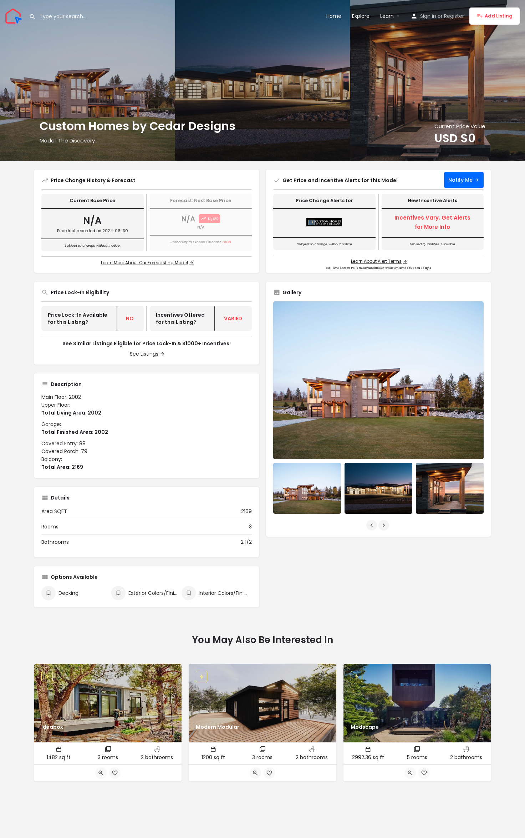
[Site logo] (14, 15)
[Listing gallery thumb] (378, 380)
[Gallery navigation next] (384, 525)
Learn (387, 16)
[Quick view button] (101, 773)
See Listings (144, 353)
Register (454, 16)
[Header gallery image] (87, 80)
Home (333, 16)
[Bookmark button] (115, 773)
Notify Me (460, 180)
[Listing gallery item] (307, 488)
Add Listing (494, 15)
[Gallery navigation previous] (372, 525)
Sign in (428, 16)
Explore (360, 16)
